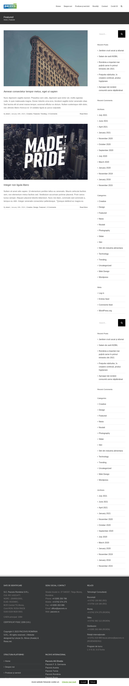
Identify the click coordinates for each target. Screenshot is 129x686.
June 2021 (103, 121)
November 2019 (106, 174)
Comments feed (106, 305)
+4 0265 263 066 (57, 605)
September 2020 (106, 150)
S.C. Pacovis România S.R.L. (16, 592)
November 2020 (106, 138)
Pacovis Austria (52, 668)
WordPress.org (105, 311)
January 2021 (105, 133)
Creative (29, 114)
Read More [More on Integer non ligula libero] (84, 207)
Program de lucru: (95, 646)
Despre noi (9, 667)
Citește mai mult (69, 682)
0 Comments (52, 114)
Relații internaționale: (96, 635)
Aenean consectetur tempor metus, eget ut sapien (31, 91)
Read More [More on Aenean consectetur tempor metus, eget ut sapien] (84, 114)
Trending (44, 114)
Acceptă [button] (83, 682)
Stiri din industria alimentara (111, 248)
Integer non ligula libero (16, 185)
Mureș (90, 609)
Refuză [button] (92, 682)
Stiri (100, 242)
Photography (104, 230)
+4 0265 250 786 (59, 599)
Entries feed (104, 299)
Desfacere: (92, 626)
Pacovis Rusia (51, 678)
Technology (104, 254)
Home (7, 661)
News (101, 219)
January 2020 (105, 168)
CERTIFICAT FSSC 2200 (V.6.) (17, 622)
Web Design (104, 271)
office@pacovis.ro (59, 608)
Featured (36, 114)
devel (8, 114)
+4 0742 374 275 (59, 602)
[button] (121, 6)
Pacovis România (53, 674)
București (91, 597)
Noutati (102, 225)
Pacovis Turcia (51, 671)
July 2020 (103, 156)
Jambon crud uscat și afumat (111, 51)
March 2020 (104, 162)
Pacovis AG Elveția (54, 661)
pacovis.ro (55, 612)
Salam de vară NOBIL (108, 56)
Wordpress (103, 277)
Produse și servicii (13, 673)
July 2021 (103, 115)
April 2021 (103, 127)
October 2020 (105, 144)
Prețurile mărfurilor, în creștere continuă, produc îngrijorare (110, 78)
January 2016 (105, 179)
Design (35, 207)
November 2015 (106, 185)
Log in (101, 293)
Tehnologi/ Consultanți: (97, 592)
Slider (101, 236)
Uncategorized (105, 265)
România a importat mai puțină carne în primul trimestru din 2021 (109, 65)
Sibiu (89, 618)
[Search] (121, 34)
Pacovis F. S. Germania (55, 664)
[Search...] (107, 34)
